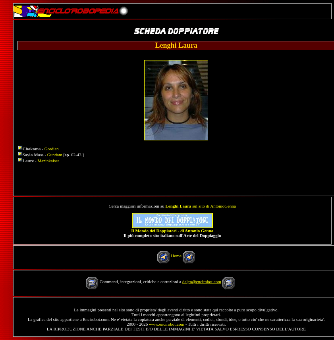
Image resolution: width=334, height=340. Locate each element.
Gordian (51, 148)
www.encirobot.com (166, 324)
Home (176, 255)
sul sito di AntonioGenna (200, 206)
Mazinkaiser (48, 160)
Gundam (54, 154)
